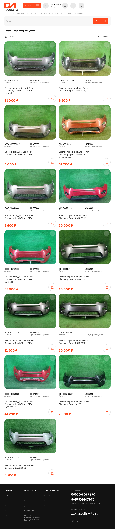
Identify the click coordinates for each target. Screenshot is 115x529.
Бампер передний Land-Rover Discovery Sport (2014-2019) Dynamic (19, 90)
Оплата (26, 501)
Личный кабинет (50, 496)
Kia (5, 511)
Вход (46, 501)
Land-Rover (20, 13)
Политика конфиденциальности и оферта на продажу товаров (32, 518)
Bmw (6, 501)
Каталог (32, 5)
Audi (6, 496)
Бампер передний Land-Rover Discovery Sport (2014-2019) (74, 89)
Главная (7, 13)
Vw (5, 515)
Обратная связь (29, 511)
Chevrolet (7, 506)
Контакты (47, 506)
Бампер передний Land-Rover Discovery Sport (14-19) (74, 403)
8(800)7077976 (83, 494)
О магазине (28, 496)
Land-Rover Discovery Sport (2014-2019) (46, 13)
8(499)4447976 (83, 499)
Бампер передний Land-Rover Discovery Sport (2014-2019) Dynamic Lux (74, 154)
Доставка (27, 506)
